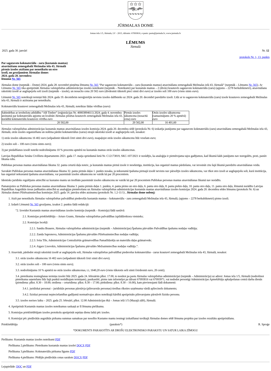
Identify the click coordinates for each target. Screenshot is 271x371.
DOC (19, 366)
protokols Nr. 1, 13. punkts (254, 57)
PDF (57, 339)
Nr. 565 (16, 78)
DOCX (80, 345)
